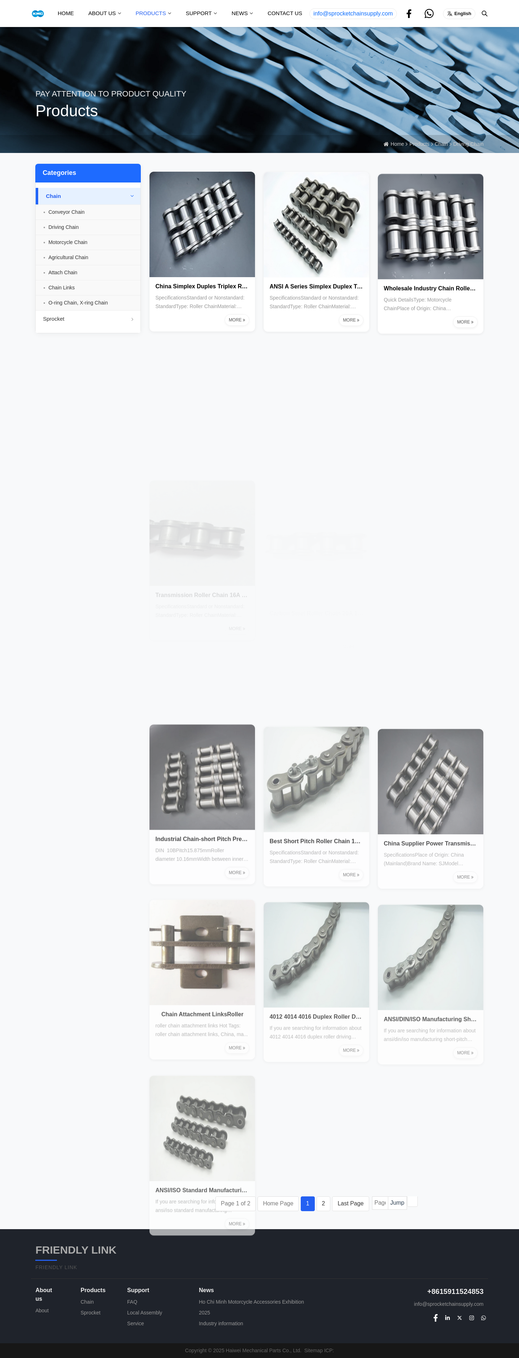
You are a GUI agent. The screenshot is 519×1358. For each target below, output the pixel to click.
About (42, 1310)
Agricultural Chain (68, 257)
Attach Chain (62, 272)
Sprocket (88, 319)
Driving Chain (468, 144)
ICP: (329, 1350)
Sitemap (313, 1350)
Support (199, 13)
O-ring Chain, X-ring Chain (78, 303)
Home (66, 13)
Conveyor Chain (66, 212)
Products (151, 13)
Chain (441, 144)
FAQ (132, 1302)
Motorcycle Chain (67, 242)
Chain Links (61, 287)
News (240, 13)
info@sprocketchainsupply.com (353, 13)
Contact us (285, 13)
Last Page (350, 1203)
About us (102, 13)
